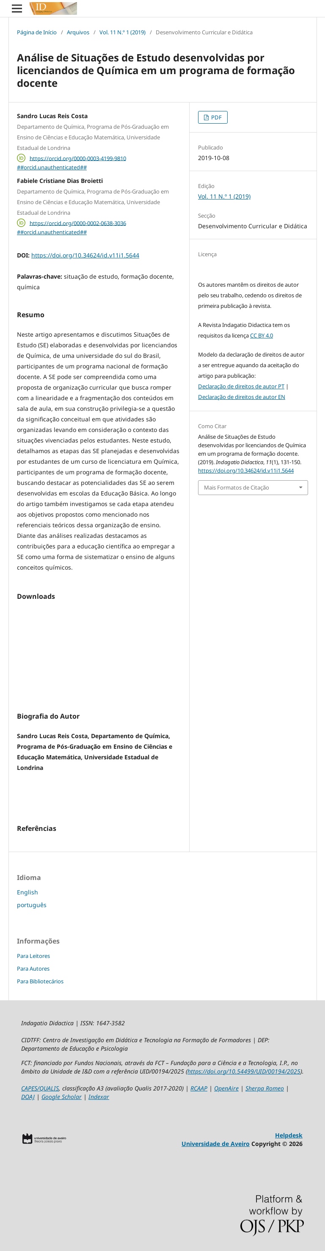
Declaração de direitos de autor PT (241, 386)
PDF (216, 117)
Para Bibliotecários (40, 981)
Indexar (98, 1097)
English (27, 892)
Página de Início (37, 32)
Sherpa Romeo (264, 1088)
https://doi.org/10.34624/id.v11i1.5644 (85, 255)
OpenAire (226, 1088)
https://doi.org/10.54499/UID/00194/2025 (243, 1071)
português (32, 905)
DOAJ (28, 1097)
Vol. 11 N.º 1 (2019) (122, 32)
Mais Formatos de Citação (236, 487)
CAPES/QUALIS (40, 1088)
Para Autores (33, 968)
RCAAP (198, 1088)
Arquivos (78, 32)
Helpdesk (289, 1135)
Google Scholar (61, 1097)
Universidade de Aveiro (216, 1144)
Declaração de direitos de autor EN (241, 397)
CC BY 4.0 (261, 335)
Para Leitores (33, 956)
